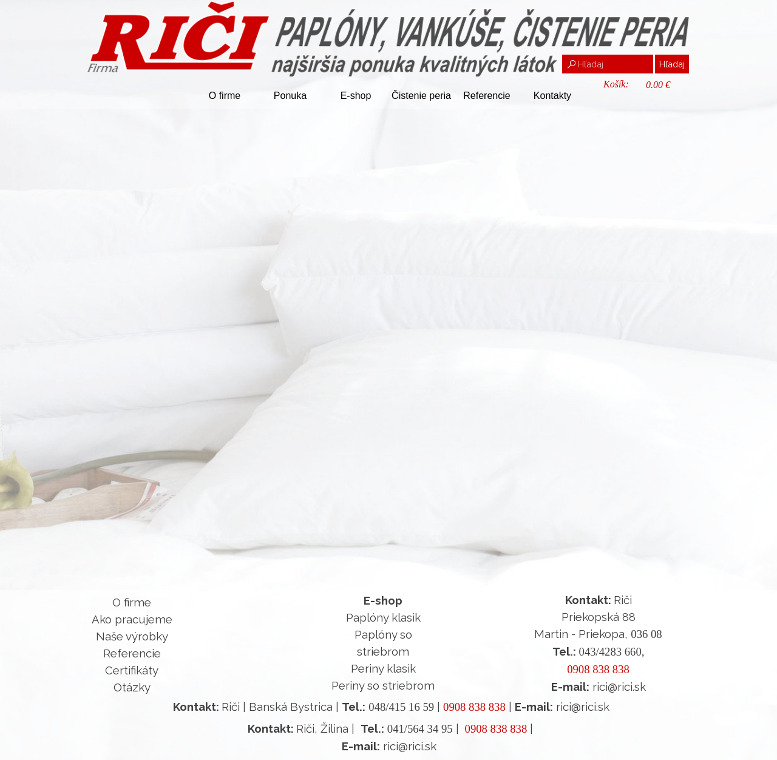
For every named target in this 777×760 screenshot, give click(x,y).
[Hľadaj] (607, 64)
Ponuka (290, 95)
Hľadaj (672, 64)
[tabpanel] (131, 645)
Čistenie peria (421, 95)
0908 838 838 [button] (598, 669)
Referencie (486, 95)
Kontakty (552, 95)
